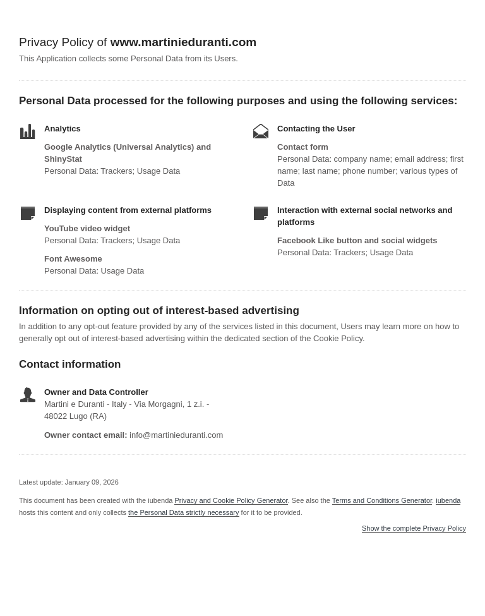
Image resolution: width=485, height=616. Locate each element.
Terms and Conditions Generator (382, 500)
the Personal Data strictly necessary (183, 512)
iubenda (448, 500)
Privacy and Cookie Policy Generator (230, 500)
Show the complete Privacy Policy (414, 528)
